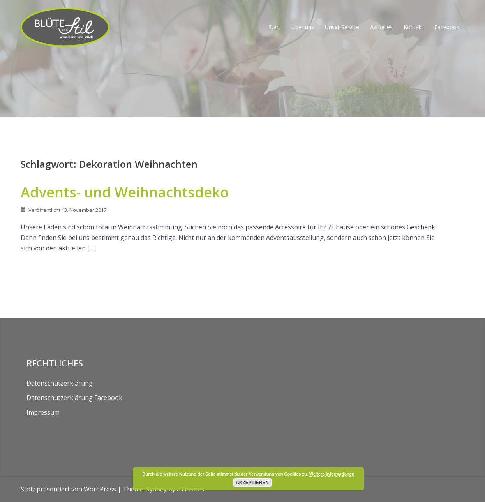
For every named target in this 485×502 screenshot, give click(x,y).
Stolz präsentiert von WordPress (68, 489)
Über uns (302, 27)
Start (274, 27)
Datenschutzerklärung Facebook (74, 397)
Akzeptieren (252, 482)
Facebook (446, 27)
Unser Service (342, 27)
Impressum (43, 412)
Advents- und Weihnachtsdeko (125, 192)
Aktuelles (381, 27)
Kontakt (413, 27)
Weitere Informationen (331, 474)
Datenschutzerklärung (59, 383)
